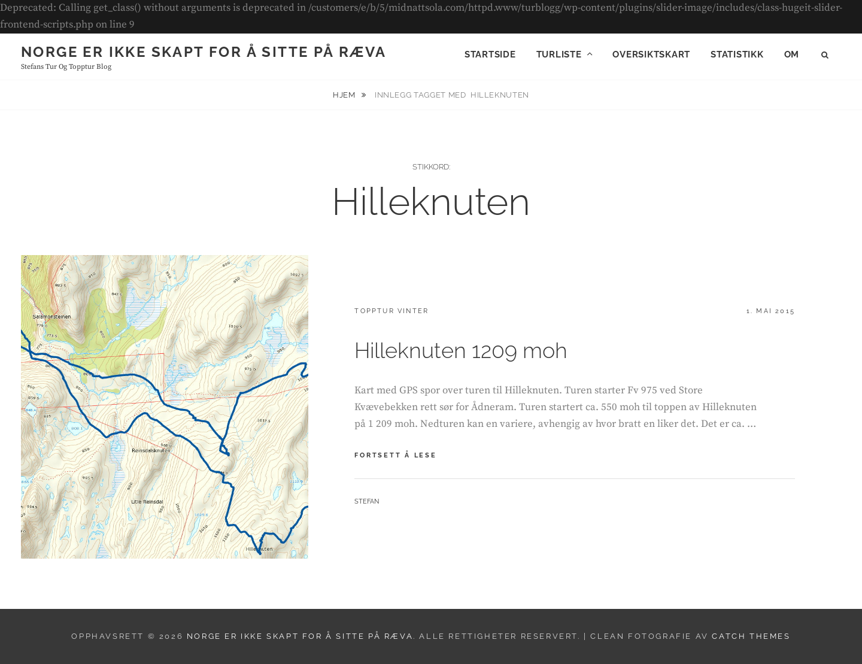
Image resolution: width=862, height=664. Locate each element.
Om (792, 54)
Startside (490, 54)
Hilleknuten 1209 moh (460, 350)
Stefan (366, 501)
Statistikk (737, 54)
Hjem (345, 94)
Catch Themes (751, 636)
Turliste (559, 54)
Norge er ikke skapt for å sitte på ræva (204, 51)
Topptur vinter (391, 311)
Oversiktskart (651, 54)
